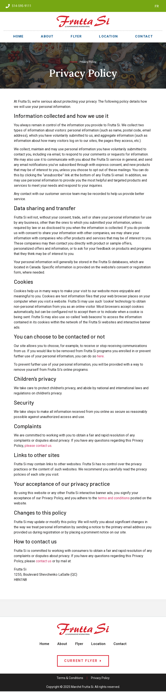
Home (18, 36)
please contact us (38, 446)
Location (108, 36)
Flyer (76, 36)
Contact (144, 36)
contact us (43, 561)
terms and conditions (114, 498)
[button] (83, 661)
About (47, 36)
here (100, 356)
